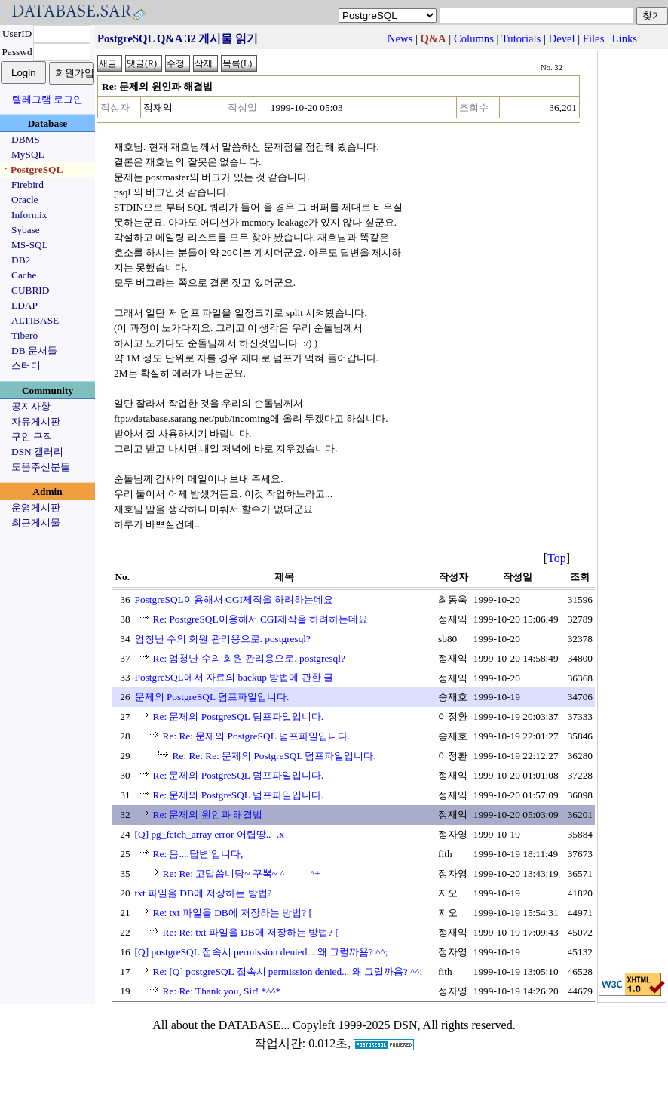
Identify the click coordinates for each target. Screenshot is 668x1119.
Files (594, 38)
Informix (29, 214)
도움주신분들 (40, 466)
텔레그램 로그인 (47, 99)
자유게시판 (35, 421)
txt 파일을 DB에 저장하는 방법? (203, 893)
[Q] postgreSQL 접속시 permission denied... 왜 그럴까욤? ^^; (261, 952)
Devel (562, 38)
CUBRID (30, 290)
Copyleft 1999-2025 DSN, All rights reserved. (404, 1025)
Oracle (24, 199)
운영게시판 (35, 507)
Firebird (27, 184)
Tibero (24, 335)
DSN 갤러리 (37, 451)
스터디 (26, 365)
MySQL (27, 154)
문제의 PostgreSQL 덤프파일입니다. (212, 696)
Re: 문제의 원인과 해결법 (208, 814)
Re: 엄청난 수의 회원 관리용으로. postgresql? (249, 658)
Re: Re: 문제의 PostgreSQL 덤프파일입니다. (256, 736)
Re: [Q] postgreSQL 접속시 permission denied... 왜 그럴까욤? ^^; (288, 971)
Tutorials (521, 38)
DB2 (20, 260)
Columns (474, 38)
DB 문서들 (34, 350)
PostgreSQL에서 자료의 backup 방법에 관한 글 (234, 677)
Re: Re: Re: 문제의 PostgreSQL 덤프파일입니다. (274, 755)
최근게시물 (35, 522)
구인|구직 (32, 436)
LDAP (24, 305)
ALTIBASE (35, 320)
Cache (23, 275)
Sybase (25, 229)
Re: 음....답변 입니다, (198, 853)
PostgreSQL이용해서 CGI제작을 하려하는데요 (234, 599)
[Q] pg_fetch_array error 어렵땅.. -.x (210, 834)
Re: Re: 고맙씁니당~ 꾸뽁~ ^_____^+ (241, 873)
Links (624, 38)
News (400, 38)
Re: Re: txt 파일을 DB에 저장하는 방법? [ (251, 932)
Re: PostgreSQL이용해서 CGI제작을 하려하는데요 (261, 619)
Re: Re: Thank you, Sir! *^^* (222, 991)
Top (556, 558)
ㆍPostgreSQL (32, 169)
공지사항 (31, 406)
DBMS (25, 139)
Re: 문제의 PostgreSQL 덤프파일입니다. (238, 716)
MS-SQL (29, 245)
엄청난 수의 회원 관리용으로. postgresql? (223, 638)
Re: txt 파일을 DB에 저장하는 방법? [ (232, 912)
